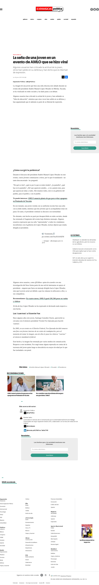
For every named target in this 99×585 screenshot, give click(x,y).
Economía (2, 506)
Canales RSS (41, 582)
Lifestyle (53, 541)
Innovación (54, 502)
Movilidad (27, 565)
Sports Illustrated (57, 526)
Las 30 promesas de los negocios (87, 541)
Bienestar (53, 561)
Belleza (2, 563)
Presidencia (62, 367)
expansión (73, 19)
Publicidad (15, 582)
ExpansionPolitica (49, 575)
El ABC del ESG (55, 504)
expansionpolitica (45, 575)
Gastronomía (54, 550)
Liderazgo (53, 516)
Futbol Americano (55, 533)
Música (27, 530)
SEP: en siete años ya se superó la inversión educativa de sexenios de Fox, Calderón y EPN (85, 260)
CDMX (45, 19)
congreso (39, 19)
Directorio (48, 582)
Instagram (94, 9)
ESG (1, 517)
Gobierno (2, 529)
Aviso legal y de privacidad (31, 582)
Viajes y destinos (55, 556)
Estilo (26, 519)
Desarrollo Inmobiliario (31, 542)
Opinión (2, 543)
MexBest (54, 549)
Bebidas (53, 553)
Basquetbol (54, 536)
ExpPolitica (41, 575)
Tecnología (3, 512)
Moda (1, 560)
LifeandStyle (3, 523)
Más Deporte (54, 539)
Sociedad (66, 19)
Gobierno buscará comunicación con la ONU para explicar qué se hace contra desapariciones (84, 251)
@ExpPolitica (30, 82)
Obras (1, 514)
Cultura (27, 499)
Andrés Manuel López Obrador (40, 367)
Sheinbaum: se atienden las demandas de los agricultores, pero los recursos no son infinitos (84, 242)
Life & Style (29, 518)
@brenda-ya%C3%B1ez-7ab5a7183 (37, 430)
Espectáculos (3, 552)
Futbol (52, 528)
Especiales (54, 521)
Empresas (2, 501)
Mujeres (2, 520)
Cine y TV (27, 528)
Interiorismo (28, 550)
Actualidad (53, 513)
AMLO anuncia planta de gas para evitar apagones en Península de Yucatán (33, 394)
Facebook (97, 9)
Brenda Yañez (28, 417)
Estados (2, 540)
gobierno (25, 19)
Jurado (53, 567)
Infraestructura (29, 545)
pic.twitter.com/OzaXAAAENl (53, 237)
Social (27, 559)
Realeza (2, 554)
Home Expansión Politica (6, 503)
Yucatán (54, 367)
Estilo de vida (28, 513)
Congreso (2, 534)
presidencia (17, 54)
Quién (2, 550)
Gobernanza (28, 562)
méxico (32, 19)
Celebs (27, 510)
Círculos (2, 557)
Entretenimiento (29, 522)
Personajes (54, 559)
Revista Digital (54, 544)
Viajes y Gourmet (4, 565)
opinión (59, 19)
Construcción (28, 539)
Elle (26, 503)
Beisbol (53, 530)
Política (2, 527)
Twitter (91, 9)
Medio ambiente (29, 557)
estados (52, 19)
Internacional (3, 509)
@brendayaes (31, 426)
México (2, 532)
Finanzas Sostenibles (56, 499)
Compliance (21, 582)
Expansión (3, 499)
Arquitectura (28, 548)
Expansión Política (29, 410)
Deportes (27, 525)
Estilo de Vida (54, 564)
